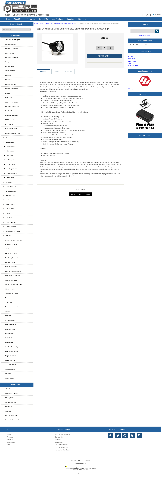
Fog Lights (8, 155)
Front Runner (8, 333)
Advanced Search (144, 35)
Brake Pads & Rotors (10, 57)
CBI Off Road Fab (10, 324)
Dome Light (8, 151)
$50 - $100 (131, 59)
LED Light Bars (9, 160)
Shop (8, 19)
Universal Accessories (11, 307)
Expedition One (9, 329)
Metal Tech (7, 338)
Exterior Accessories (10, 88)
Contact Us (43, 19)
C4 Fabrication (8, 320)
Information (30, 19)
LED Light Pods (70, 23)
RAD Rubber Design (10, 351)
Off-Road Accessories (11, 249)
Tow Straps (7, 302)
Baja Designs (59, 23)
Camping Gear (8, 66)
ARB (6, 137)
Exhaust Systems (9, 84)
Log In (147, 15)
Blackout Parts (8, 53)
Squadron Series (10, 173)
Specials (70, 19)
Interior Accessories (10, 115)
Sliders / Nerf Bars (10, 280)
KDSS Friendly (9, 120)
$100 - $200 (132, 61)
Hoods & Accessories (11, 111)
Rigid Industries (9, 222)
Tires (5, 298)
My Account (59, 442)
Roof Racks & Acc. (10, 267)
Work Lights (8, 177)
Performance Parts (10, 253)
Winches (7, 315)
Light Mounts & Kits (10, 129)
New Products (57, 19)
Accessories (8, 146)
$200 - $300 (132, 63)
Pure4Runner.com (85, 460)
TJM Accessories (9, 364)
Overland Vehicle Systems (12, 347)
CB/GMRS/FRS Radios (11, 71)
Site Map (7, 411)
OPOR (6, 213)
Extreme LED (8, 195)
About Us (17, 19)
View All (9, 445)
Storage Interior (9, 289)
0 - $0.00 (156, 15)
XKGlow (7, 235)
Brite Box (7, 182)
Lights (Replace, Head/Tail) (12, 240)
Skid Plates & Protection (11, 275)
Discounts (82, 19)
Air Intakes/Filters (9, 44)
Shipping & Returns (10, 393)
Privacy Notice (8, 397)
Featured (10, 437)
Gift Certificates (9, 369)
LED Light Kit (9, 164)
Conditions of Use (9, 402)
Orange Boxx (8, 342)
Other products (133, 89)
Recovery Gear (9, 262)
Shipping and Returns (62, 434)
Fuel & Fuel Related (10, 102)
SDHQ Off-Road (9, 360)
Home (139, 15)
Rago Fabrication (9, 356)
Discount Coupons (61, 447)
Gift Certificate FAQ (10, 415)
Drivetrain (7, 75)
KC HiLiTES (8, 209)
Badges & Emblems (10, 48)
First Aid (6, 93)
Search (145, 24)
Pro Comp (8, 218)
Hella (6, 200)
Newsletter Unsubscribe (11, 420)
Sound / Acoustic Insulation (12, 284)
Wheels (6, 311)
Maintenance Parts (10, 244)
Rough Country (9, 226)
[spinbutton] (104, 48)
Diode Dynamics (9, 191)
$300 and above (133, 65)
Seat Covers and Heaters (12, 271)
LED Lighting (8, 124)
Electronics (7, 80)
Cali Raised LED (9, 186)
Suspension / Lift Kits (10, 293)
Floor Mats (7, 97)
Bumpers (7, 62)
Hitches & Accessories (11, 106)
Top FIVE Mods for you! (11, 39)
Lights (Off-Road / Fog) (46, 23)
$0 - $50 (130, 56)
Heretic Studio (9, 204)
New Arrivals (11, 442)
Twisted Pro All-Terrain (11, 231)
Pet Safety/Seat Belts (11, 258)
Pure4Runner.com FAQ (139, 45)
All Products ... (8, 378)
